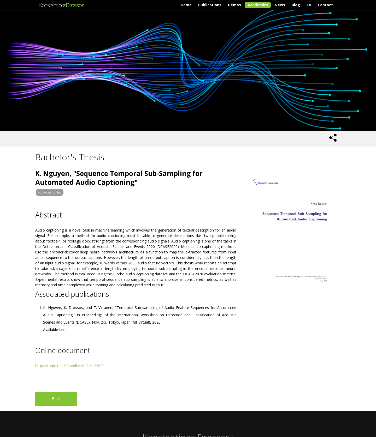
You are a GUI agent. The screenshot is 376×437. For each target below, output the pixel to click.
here (63, 329)
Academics (258, 4)
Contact (325, 4)
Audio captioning (49, 192)
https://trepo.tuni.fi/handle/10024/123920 (69, 365)
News (280, 4)
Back (56, 398)
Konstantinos (61, 5)
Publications (209, 4)
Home (186, 4)
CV (309, 4)
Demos (234, 4)
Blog (296, 4)
